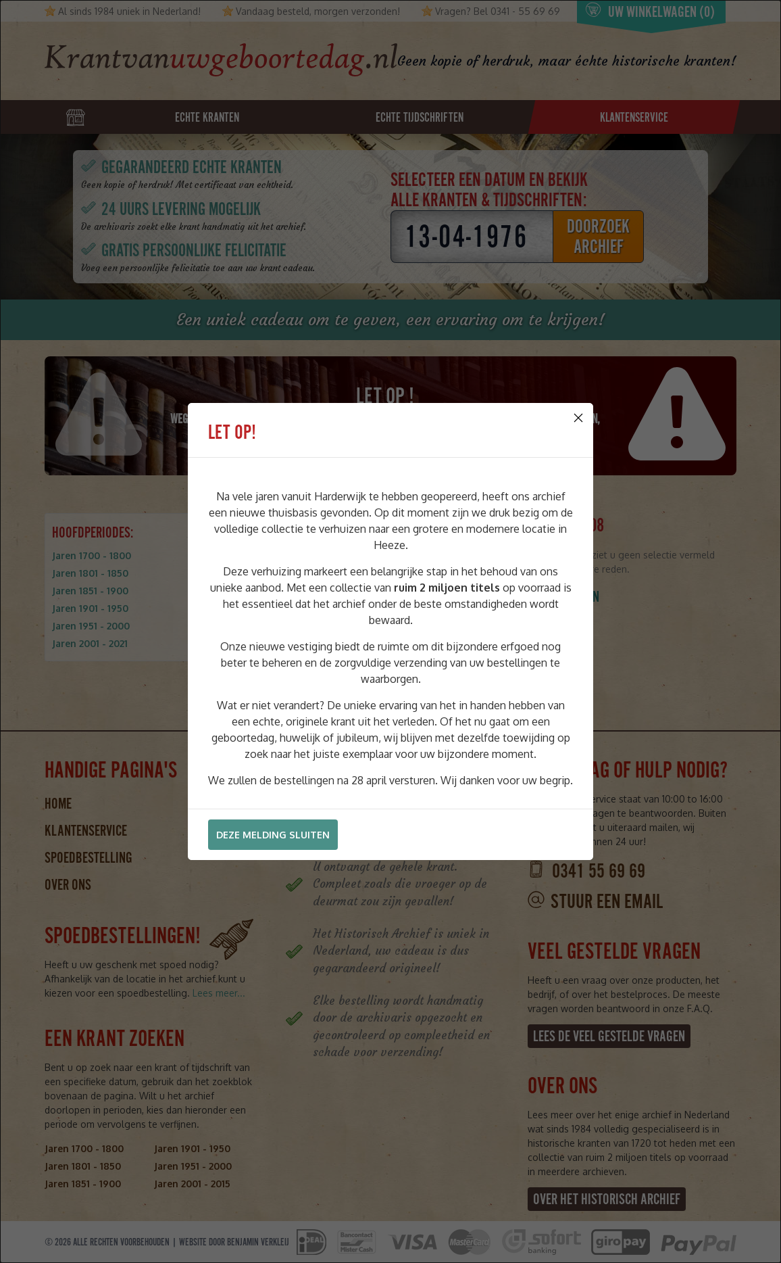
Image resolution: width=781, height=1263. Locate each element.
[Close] (578, 418)
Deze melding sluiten (273, 834)
